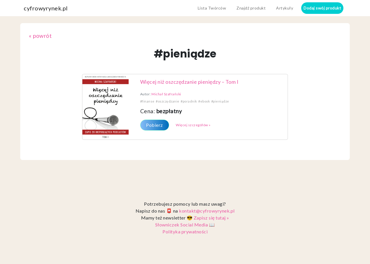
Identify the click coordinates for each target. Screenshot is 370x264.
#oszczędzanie (168, 101)
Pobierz (154, 125)
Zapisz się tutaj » (211, 217)
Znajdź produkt (251, 7)
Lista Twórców (212, 7)
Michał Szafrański (166, 94)
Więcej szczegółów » (193, 125)
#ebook (204, 101)
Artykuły (284, 7)
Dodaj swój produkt (322, 7)
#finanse (147, 101)
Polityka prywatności (185, 231)
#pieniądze (220, 101)
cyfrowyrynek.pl (46, 8)
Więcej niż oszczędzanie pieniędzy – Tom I (189, 82)
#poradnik (189, 101)
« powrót (40, 35)
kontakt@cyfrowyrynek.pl (207, 210)
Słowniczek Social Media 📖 (185, 224)
